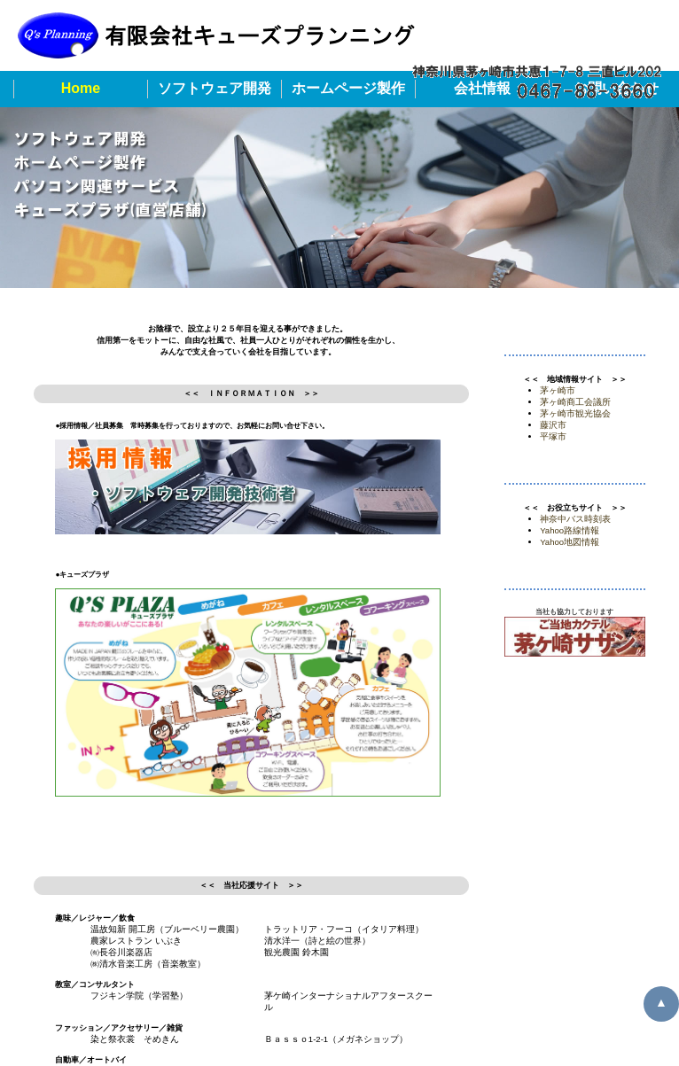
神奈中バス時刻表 (575, 519)
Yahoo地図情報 (569, 542)
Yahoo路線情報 (569, 530)
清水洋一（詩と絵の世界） (317, 940)
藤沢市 (553, 425)
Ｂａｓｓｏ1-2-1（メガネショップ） (336, 1039)
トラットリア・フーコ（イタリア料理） (344, 929)
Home (80, 88)
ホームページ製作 (348, 88)
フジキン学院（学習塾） (139, 995)
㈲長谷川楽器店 (121, 952)
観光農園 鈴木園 (296, 952)
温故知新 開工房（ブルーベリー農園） (167, 929)
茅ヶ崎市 (557, 390)
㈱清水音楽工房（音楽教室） (148, 964)
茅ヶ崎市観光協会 (575, 413)
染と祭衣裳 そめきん (134, 1039)
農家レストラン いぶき (136, 940)
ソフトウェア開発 (214, 88)
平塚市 (553, 436)
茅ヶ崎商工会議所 (575, 402)
